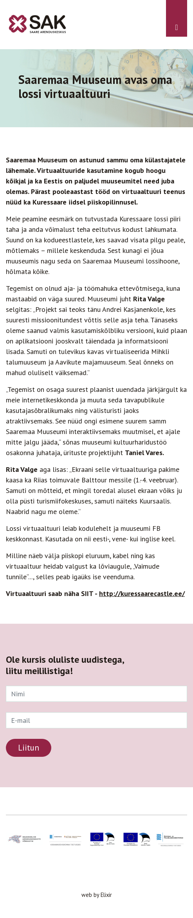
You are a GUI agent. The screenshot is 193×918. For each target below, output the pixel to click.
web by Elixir (96, 894)
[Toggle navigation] (176, 18)
